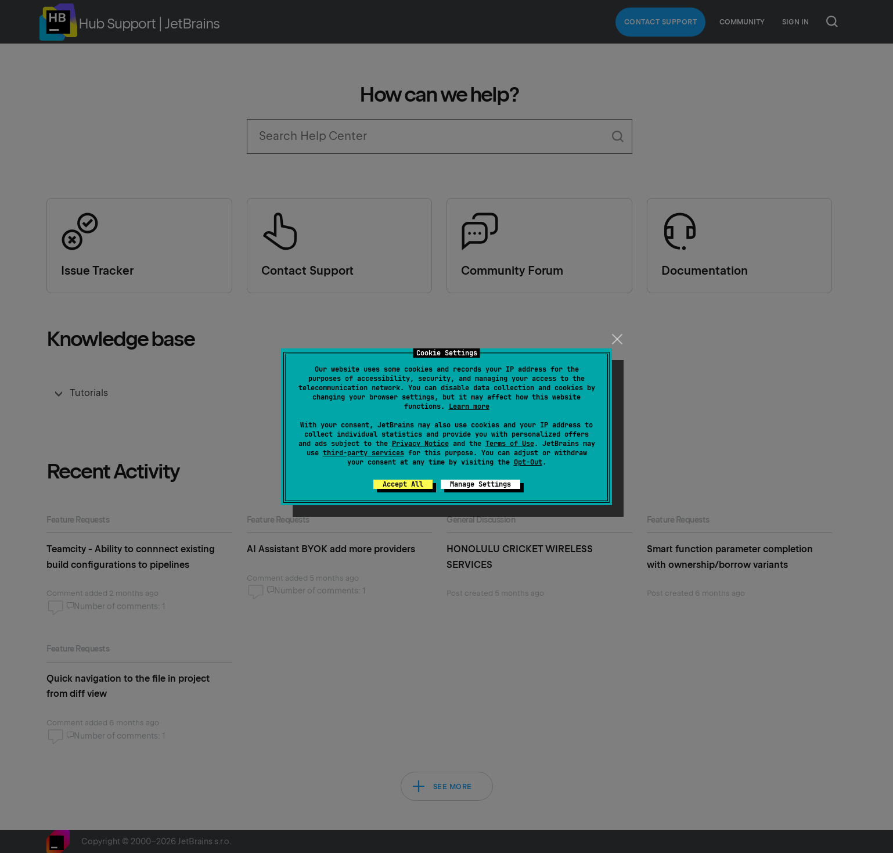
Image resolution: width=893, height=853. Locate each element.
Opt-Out (528, 462)
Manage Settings (480, 484)
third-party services (363, 453)
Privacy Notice (420, 443)
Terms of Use (509, 443)
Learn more (469, 406)
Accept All (403, 484)
